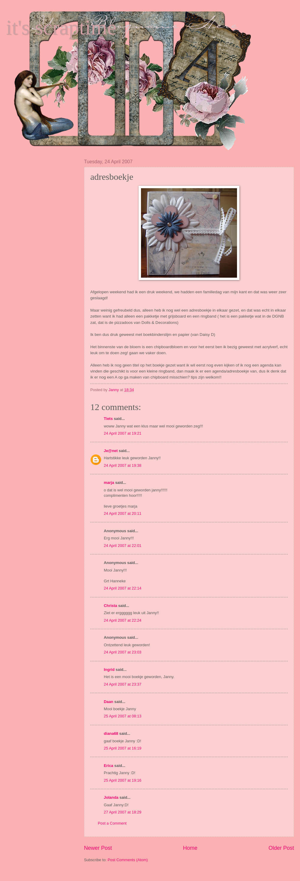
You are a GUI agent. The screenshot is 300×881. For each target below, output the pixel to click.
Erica (108, 765)
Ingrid (109, 669)
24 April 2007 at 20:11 (122, 513)
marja (109, 482)
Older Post (281, 848)
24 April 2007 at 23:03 (122, 652)
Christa (110, 605)
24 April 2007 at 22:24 (122, 620)
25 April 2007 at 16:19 (122, 748)
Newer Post (98, 848)
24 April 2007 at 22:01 (122, 545)
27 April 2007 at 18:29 (122, 812)
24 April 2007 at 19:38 (122, 465)
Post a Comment (112, 823)
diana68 (111, 733)
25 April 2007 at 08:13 (122, 716)
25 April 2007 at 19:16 (122, 780)
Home (190, 848)
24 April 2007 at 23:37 (122, 684)
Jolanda (111, 797)
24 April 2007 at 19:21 (122, 433)
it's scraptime (61, 27)
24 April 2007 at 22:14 (122, 588)
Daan (108, 701)
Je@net (111, 450)
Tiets (108, 418)
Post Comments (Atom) (128, 860)
